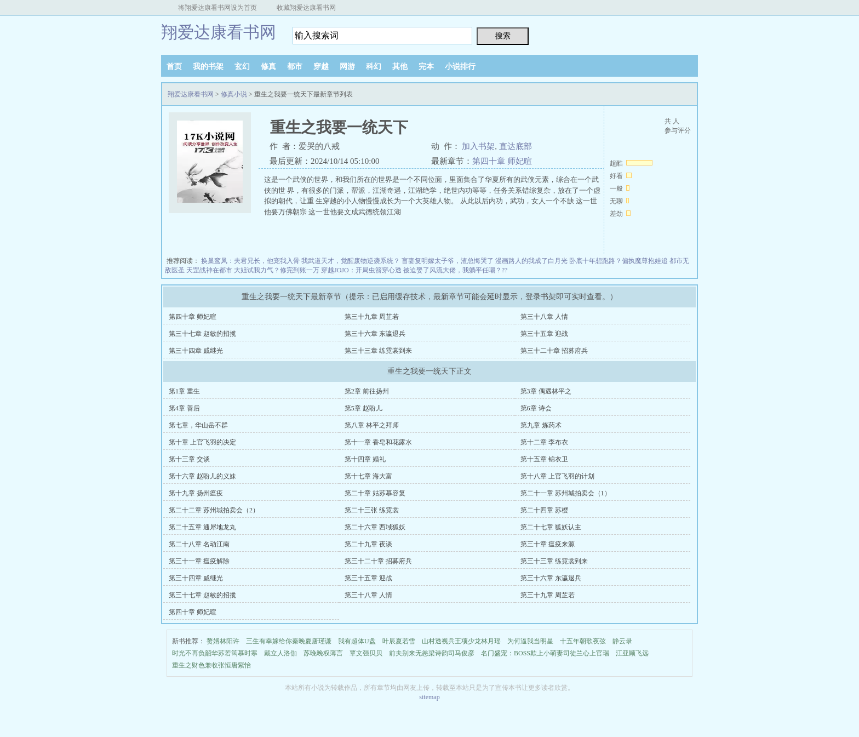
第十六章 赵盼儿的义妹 (202, 476)
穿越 (321, 66)
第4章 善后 (184, 408)
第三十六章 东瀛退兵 (375, 334)
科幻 (373, 66)
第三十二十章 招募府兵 (554, 351)
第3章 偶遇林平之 (545, 391)
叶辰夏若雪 (398, 641)
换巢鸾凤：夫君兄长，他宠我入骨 (250, 261)
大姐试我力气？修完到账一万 (276, 270)
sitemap (429, 697)
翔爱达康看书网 (218, 32)
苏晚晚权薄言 (323, 653)
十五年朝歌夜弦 (583, 641)
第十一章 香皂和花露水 (378, 442)
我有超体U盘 (357, 641)
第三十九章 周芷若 (372, 317)
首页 (174, 66)
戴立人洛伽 (280, 653)
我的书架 (208, 66)
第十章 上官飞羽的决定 (202, 442)
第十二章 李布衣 (544, 442)
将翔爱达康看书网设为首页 (217, 8)
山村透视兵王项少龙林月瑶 (461, 641)
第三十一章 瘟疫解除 (199, 561)
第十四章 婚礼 (365, 459)
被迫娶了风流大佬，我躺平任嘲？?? (455, 270)
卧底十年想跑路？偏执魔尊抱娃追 (618, 261)
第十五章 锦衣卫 (544, 459)
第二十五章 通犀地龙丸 (202, 527)
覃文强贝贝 (366, 653)
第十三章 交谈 (189, 459)
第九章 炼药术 (541, 425)
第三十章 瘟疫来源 (547, 544)
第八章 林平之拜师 (372, 425)
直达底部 (515, 146)
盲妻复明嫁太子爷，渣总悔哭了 (448, 261)
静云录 (622, 641)
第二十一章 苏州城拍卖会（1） (565, 493)
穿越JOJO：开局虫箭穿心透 (361, 270)
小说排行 (460, 66)
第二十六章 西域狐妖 (375, 527)
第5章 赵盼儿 (363, 408)
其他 (400, 66)
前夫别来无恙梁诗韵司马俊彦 (431, 653)
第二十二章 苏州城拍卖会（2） (214, 510)
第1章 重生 (184, 391)
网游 (347, 66)
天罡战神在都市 (209, 270)
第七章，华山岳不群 (198, 425)
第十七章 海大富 (368, 476)
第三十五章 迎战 (544, 334)
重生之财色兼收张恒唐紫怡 (211, 665)
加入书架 (478, 146)
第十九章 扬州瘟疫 (196, 493)
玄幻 (242, 66)
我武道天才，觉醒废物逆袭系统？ (350, 261)
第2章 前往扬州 (367, 391)
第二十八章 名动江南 (199, 544)
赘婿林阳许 (223, 641)
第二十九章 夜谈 (368, 544)
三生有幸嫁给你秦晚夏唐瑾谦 (288, 641)
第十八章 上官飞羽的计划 (557, 476)
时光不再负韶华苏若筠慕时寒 (214, 653)
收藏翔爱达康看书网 (306, 8)
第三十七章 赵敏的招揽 (202, 334)
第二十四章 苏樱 (544, 510)
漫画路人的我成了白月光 (531, 261)
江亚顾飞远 (632, 653)
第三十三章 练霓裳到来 (378, 351)
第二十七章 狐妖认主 (550, 527)
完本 (426, 66)
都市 (294, 66)
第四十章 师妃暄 (502, 161)
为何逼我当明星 (530, 641)
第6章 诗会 (536, 408)
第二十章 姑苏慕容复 (375, 493)
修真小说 (234, 94)
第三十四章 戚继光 (196, 351)
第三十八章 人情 (544, 317)
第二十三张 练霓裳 (372, 510)
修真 (268, 66)
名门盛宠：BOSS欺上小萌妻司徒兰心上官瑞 (545, 653)
